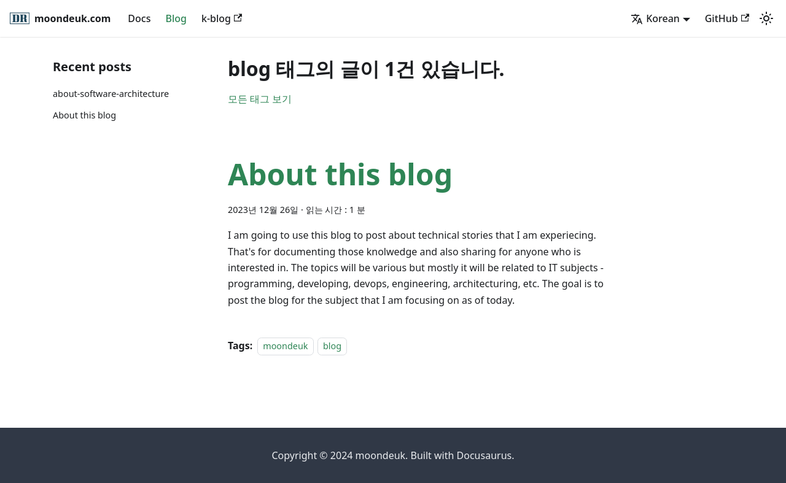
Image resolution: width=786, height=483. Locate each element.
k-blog (221, 18)
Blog (175, 18)
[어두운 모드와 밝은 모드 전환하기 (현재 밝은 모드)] (766, 18)
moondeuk (285, 346)
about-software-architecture (111, 93)
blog (332, 346)
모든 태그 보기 (260, 99)
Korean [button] (655, 18)
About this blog (84, 115)
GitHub (727, 18)
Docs (139, 18)
